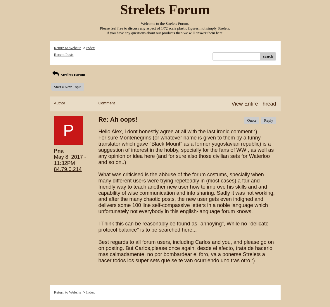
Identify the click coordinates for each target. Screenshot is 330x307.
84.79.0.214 (68, 169)
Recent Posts (64, 54)
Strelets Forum (68, 75)
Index (90, 48)
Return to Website (67, 48)
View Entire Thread (253, 104)
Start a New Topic (68, 86)
